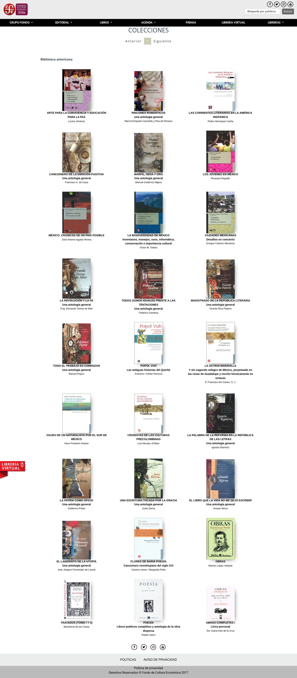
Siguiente (162, 41)
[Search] (263, 11)
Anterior (133, 41)
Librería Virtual (233, 22)
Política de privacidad (148, 668)
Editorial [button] (62, 22)
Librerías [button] (274, 22)
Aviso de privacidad (160, 659)
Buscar (288, 11)
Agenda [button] (147, 22)
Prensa (191, 22)
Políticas (128, 659)
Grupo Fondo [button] (20, 22)
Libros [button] (105, 22)
